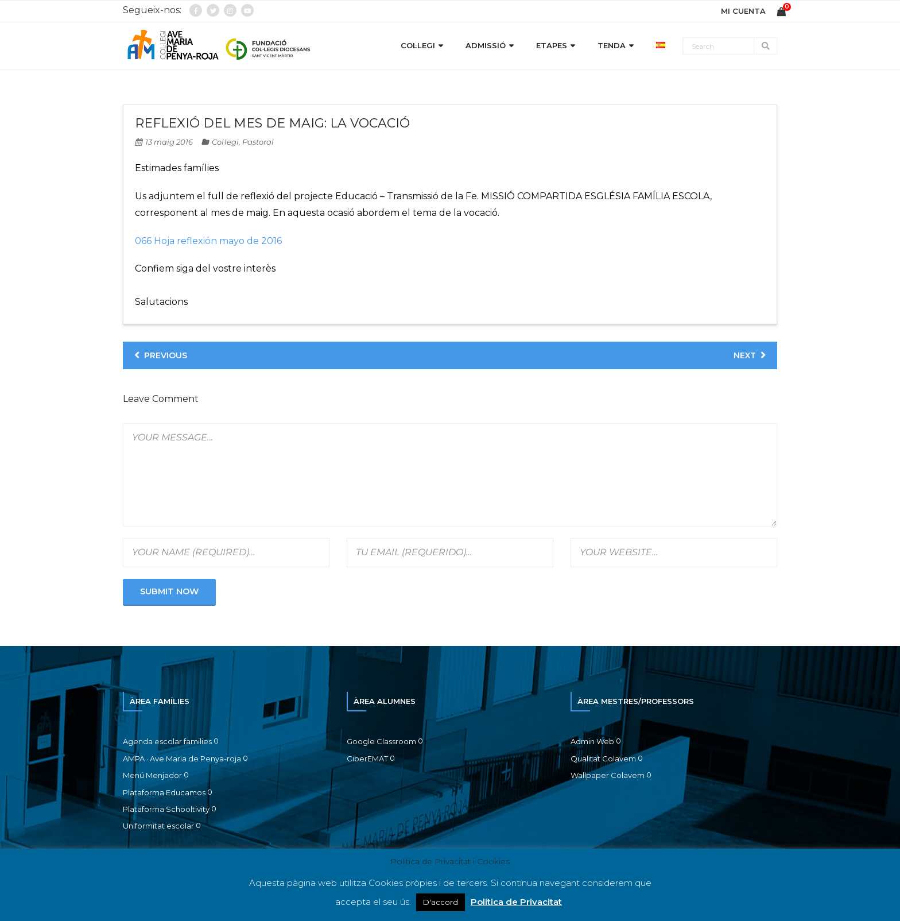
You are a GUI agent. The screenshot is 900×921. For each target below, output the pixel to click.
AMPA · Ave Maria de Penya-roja (182, 758)
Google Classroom (381, 741)
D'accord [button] (440, 902)
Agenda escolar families (167, 741)
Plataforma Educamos (164, 792)
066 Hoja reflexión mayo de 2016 (208, 240)
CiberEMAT (367, 758)
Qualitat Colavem (603, 758)
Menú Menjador (152, 775)
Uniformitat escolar (158, 825)
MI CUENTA (743, 11)
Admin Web (592, 741)
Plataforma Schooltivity (166, 809)
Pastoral (258, 141)
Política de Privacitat (516, 901)
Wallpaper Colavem (608, 775)
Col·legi (225, 141)
